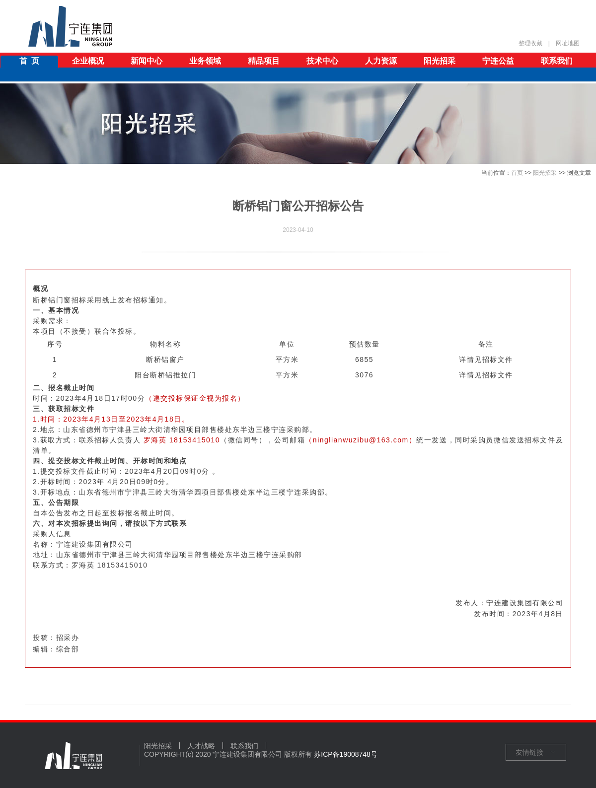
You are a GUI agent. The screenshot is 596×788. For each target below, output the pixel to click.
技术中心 (322, 61)
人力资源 (381, 61)
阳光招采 (439, 61)
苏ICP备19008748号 (345, 754)
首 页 (29, 61)
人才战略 (201, 746)
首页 (517, 172)
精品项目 (264, 61)
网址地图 (568, 43)
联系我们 (557, 61)
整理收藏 (530, 43)
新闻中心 (146, 61)
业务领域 (205, 61)
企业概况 (88, 61)
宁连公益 (498, 61)
